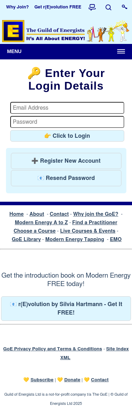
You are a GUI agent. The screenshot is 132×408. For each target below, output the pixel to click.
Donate (72, 379)
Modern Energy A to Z (41, 222)
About (37, 214)
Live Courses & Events (87, 231)
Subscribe (42, 379)
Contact (59, 214)
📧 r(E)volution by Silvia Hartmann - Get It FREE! (66, 309)
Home (17, 214)
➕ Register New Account (65, 161)
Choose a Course (35, 231)
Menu (14, 51)
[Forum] (92, 7)
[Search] (108, 7)
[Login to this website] (124, 7)
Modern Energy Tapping (74, 239)
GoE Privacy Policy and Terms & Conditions (52, 349)
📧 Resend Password (66, 178)
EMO (115, 239)
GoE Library (26, 239)
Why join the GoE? (95, 214)
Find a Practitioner (94, 222)
